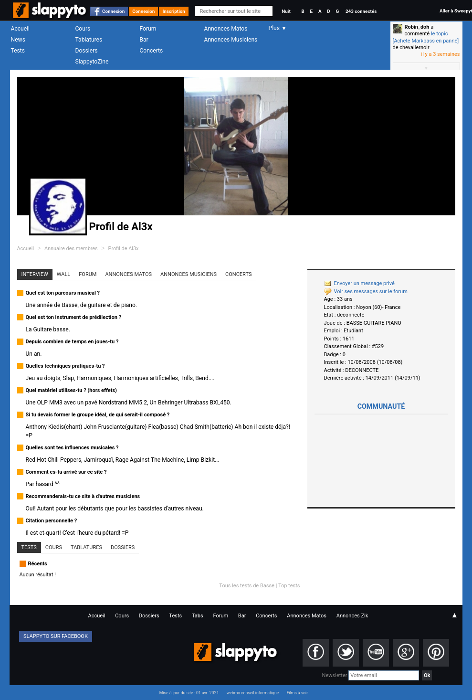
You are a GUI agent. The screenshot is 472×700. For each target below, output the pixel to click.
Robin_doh (417, 27)
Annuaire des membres (71, 248)
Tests (18, 50)
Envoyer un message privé (359, 283)
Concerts (151, 50)
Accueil (20, 28)
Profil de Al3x (123, 248)
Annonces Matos (226, 28)
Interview (34, 274)
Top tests (289, 586)
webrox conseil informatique (253, 692)
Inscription (173, 11)
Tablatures (89, 39)
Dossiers (86, 50)
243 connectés (361, 11)
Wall (64, 274)
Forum (148, 28)
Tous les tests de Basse (246, 586)
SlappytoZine (92, 61)
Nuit (286, 11)
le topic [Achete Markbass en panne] (426, 37)
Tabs (197, 616)
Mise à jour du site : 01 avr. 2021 (189, 692)
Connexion (113, 11)
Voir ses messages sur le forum (366, 291)
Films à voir (297, 692)
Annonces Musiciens (231, 39)
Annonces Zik (352, 616)
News (18, 39)
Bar (144, 39)
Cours (83, 28)
